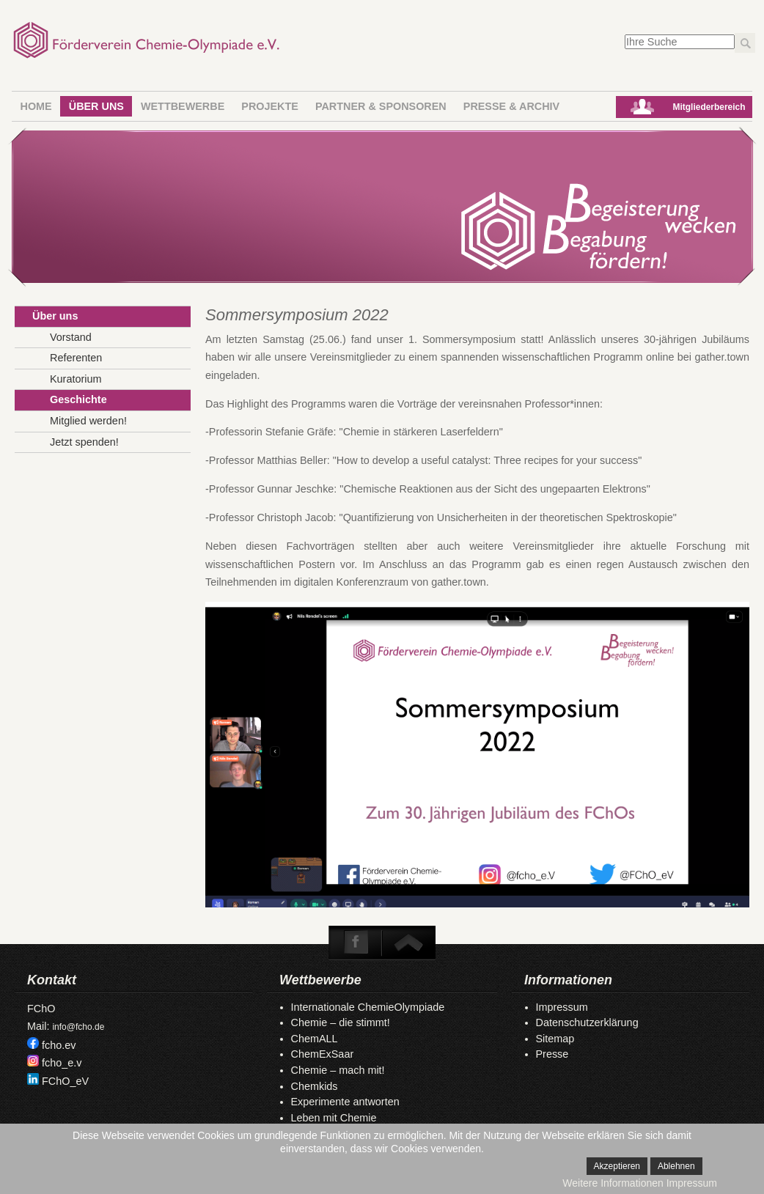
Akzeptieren (617, 1166)
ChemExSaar (322, 1054)
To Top (408, 942)
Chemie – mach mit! (338, 1070)
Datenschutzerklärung (587, 1022)
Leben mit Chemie (334, 1118)
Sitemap (555, 1038)
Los (745, 43)
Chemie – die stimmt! (340, 1022)
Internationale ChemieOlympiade (368, 1007)
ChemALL (314, 1038)
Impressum (562, 1007)
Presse (552, 1054)
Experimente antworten (345, 1102)
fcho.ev (59, 1045)
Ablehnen (676, 1166)
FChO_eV (65, 1081)
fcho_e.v (61, 1063)
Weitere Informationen (612, 1183)
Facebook (356, 942)
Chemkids (314, 1086)
